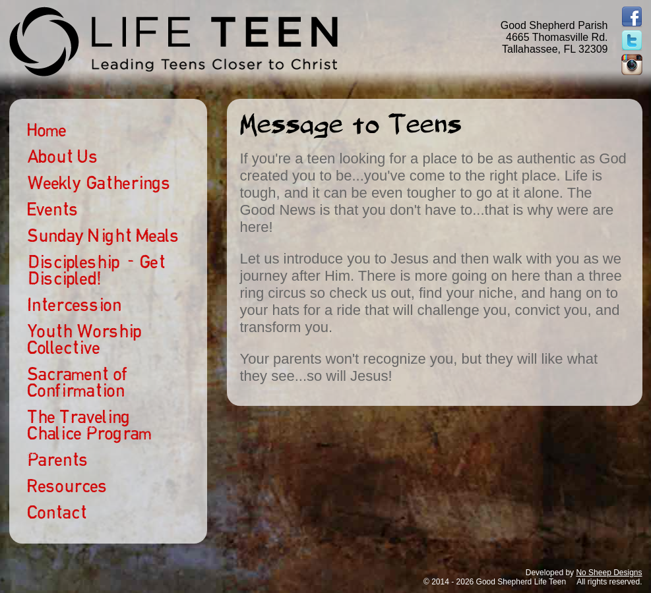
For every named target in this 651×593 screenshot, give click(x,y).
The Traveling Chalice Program (90, 424)
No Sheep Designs (609, 572)
